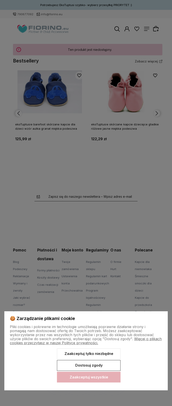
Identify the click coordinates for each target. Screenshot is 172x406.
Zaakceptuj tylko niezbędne (88, 353)
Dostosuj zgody (89, 365)
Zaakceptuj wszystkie (89, 377)
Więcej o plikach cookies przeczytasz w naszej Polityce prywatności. (86, 341)
